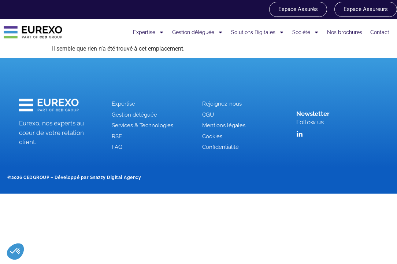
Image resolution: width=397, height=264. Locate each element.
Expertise (148, 32)
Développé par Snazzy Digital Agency (98, 177)
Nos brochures (344, 32)
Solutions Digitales (257, 32)
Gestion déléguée (197, 32)
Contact (379, 32)
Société (305, 32)
